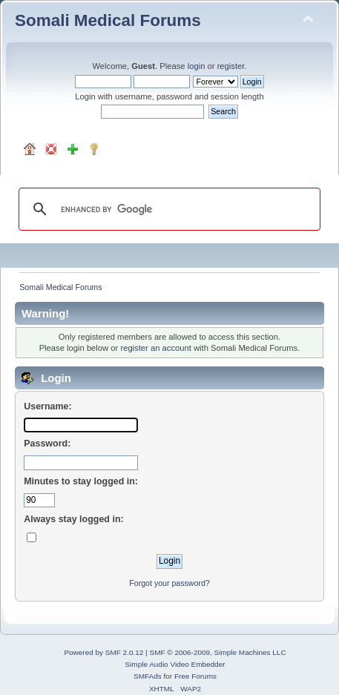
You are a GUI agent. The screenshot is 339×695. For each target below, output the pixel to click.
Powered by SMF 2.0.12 (103, 652)
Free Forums (195, 676)
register (231, 66)
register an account (155, 347)
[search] (167, 209)
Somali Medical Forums (108, 20)
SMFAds (148, 676)
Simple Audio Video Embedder (175, 664)
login (196, 66)
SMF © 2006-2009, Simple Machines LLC (217, 652)
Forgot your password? (169, 583)
